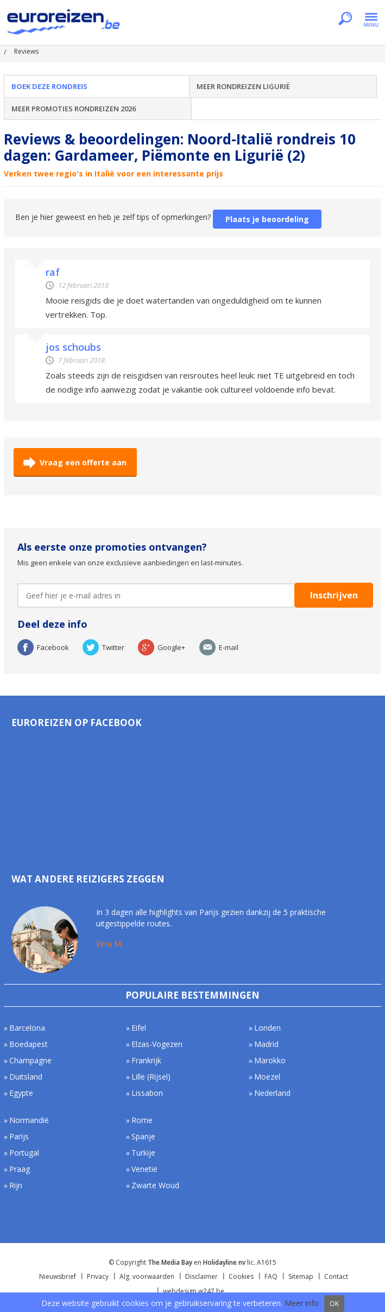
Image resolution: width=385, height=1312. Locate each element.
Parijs (19, 1136)
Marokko (270, 1060)
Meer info (302, 1303)
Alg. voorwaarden (146, 1276)
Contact (336, 1276)
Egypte (21, 1093)
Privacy (98, 1276)
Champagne (30, 1060)
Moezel (267, 1076)
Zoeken (345, 19)
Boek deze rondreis (49, 86)
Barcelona (27, 1028)
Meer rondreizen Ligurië (243, 86)
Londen (267, 1028)
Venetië (144, 1169)
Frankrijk (146, 1060)
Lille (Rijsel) (151, 1076)
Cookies (241, 1276)
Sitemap (300, 1276)
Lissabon (147, 1093)
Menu (371, 19)
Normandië (29, 1120)
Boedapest (28, 1044)
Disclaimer (201, 1276)
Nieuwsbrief (57, 1276)
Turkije (143, 1152)
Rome (142, 1120)
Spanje (143, 1136)
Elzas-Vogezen (156, 1044)
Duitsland (25, 1076)
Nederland (272, 1093)
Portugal (24, 1152)
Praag (19, 1169)
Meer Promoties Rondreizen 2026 (73, 108)
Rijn (15, 1185)
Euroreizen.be (64, 24)
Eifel (138, 1028)
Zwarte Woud (155, 1185)
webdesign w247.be (193, 1291)
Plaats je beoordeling (267, 219)
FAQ (270, 1276)
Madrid (266, 1044)
